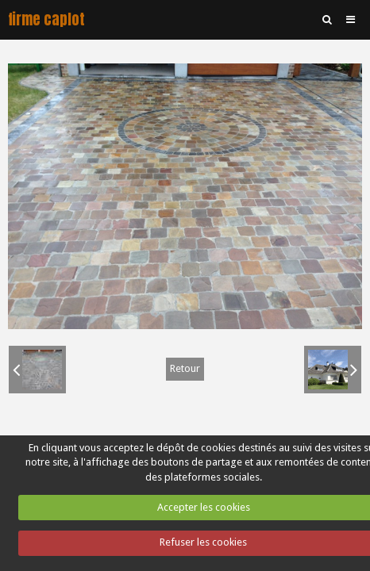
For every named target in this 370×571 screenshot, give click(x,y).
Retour (185, 368)
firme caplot (46, 19)
